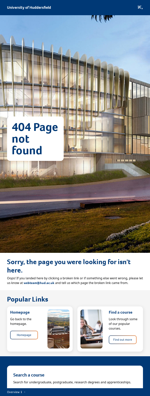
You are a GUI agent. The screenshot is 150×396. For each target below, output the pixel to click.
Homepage (24, 335)
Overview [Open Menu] (16, 392)
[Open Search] (140, 8)
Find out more (122, 340)
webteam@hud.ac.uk (39, 283)
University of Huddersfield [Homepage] (29, 7)
